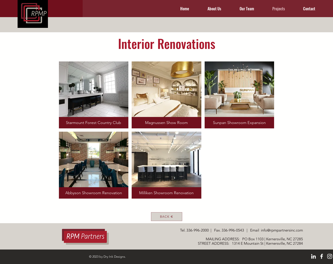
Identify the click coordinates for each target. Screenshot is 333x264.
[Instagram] (329, 256)
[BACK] (166, 216)
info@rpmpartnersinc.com (282, 230)
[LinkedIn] (313, 256)
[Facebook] (321, 256)
